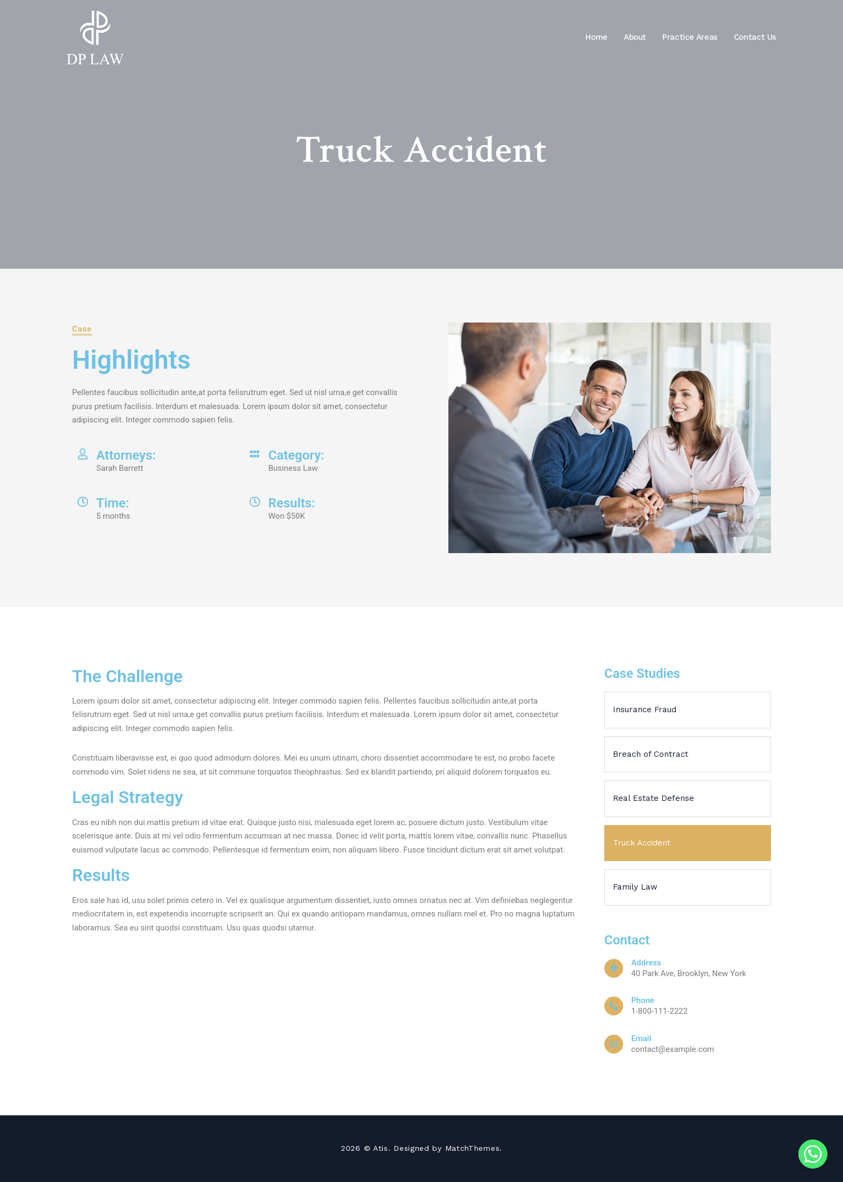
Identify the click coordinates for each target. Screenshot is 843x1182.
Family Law (635, 887)
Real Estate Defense (653, 798)
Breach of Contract (650, 754)
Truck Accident (641, 843)
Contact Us (755, 37)
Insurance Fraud (644, 709)
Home (596, 37)
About (635, 37)
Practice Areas (690, 37)
